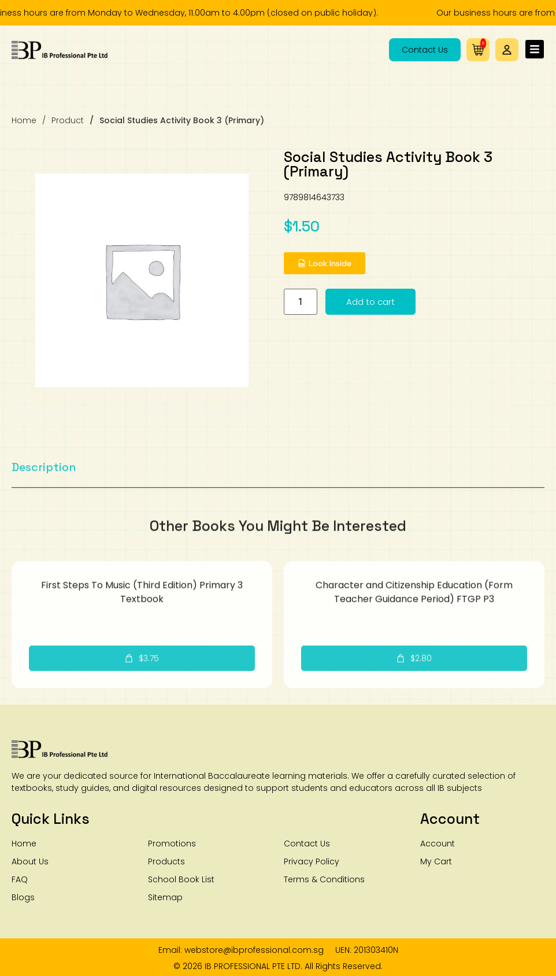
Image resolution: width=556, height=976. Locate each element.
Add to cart (381, 302)
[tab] (44, 489)
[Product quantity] (311, 302)
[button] (506, 49)
